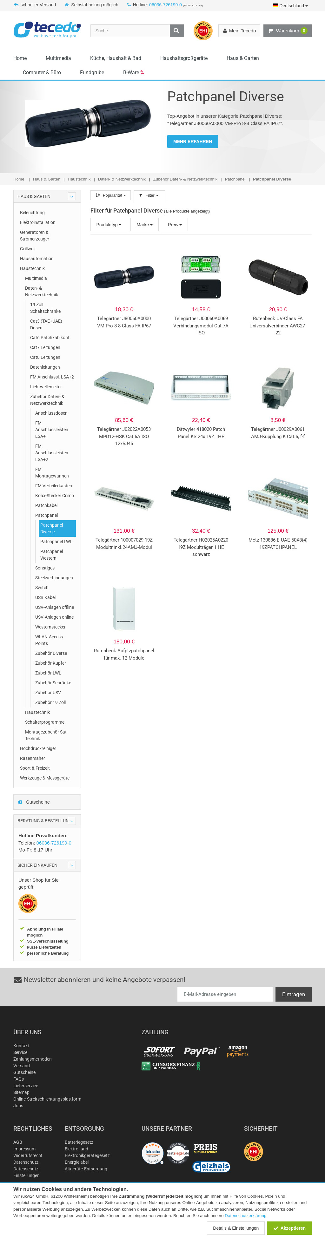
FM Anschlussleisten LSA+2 (51, 453)
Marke (144, 224)
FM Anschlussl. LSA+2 (52, 376)
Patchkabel (46, 505)
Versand (21, 1065)
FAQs (18, 1079)
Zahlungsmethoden (32, 1059)
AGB (17, 1142)
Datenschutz (25, 1162)
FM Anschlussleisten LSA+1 (51, 429)
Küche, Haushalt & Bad (115, 58)
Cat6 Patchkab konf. (50, 337)
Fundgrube (92, 72)
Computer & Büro (42, 72)
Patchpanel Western (51, 555)
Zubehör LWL (48, 672)
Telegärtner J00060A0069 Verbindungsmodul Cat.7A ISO (201, 326)
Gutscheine (33, 802)
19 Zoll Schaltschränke (45, 308)
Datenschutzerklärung (245, 1215)
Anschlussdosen (51, 413)
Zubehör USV (48, 692)
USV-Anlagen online (54, 617)
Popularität (110, 195)
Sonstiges (45, 567)
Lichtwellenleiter (46, 386)
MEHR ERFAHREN (192, 141)
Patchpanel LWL (56, 541)
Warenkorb (288, 31)
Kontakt (21, 1045)
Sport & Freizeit (35, 768)
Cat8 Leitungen (45, 357)
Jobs (18, 1105)
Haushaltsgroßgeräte (184, 58)
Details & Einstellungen (236, 1228)
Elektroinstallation (38, 222)
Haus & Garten (243, 58)
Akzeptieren (289, 1228)
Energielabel (77, 1162)
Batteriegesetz (79, 1142)
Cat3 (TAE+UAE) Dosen (46, 324)
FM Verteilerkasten (53, 485)
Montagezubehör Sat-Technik (46, 735)
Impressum (24, 1148)
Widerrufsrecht (28, 1155)
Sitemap (21, 1092)
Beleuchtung (32, 212)
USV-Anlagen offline (54, 607)
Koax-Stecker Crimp (54, 495)
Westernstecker (50, 626)
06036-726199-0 (165, 4)
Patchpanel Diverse (51, 528)
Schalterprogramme (44, 722)
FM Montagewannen (52, 472)
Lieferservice (25, 1085)
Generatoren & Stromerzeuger (34, 235)
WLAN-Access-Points (49, 640)
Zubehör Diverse (51, 653)
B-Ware (133, 72)
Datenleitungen (45, 367)
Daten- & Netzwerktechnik (41, 291)
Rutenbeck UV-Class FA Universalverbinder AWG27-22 (277, 326)
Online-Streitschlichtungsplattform (47, 1099)
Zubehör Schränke (53, 682)
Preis (175, 224)
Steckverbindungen (54, 577)
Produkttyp (109, 224)
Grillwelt (28, 248)
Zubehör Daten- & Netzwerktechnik (47, 400)
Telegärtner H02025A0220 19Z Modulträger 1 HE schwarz (201, 547)
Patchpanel (46, 515)
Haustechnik (32, 268)
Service (20, 1052)
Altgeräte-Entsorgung (86, 1168)
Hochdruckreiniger (38, 748)
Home (20, 58)
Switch (42, 587)
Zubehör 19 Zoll (50, 702)
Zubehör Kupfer (50, 663)
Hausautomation (37, 258)
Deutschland (290, 5)
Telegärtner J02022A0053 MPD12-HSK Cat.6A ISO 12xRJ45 (124, 436)
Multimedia (58, 58)
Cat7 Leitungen (45, 347)
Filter (149, 195)
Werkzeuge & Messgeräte (45, 777)
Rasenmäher (32, 758)
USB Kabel (45, 597)
